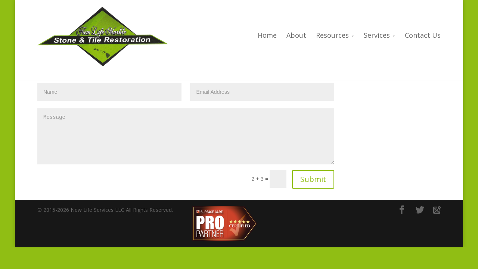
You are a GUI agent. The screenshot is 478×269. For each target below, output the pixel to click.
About (296, 35)
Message (185, 136)
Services (377, 35)
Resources (332, 35)
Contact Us (423, 35)
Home (267, 35)
